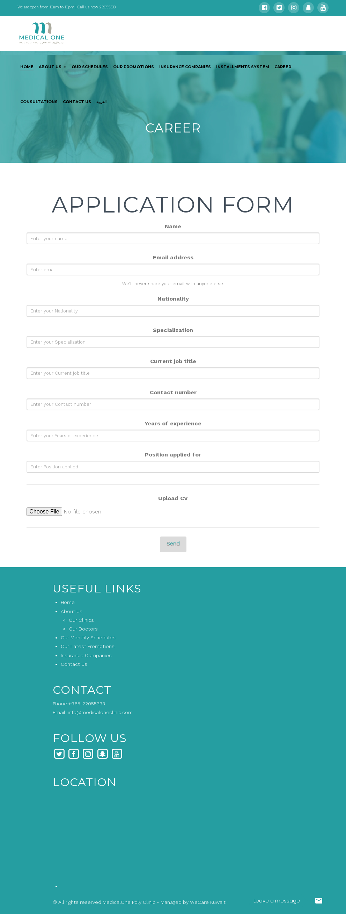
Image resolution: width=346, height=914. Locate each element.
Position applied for (173, 454)
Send (173, 543)
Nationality (173, 298)
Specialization (173, 330)
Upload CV (173, 498)
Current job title (173, 361)
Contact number (173, 392)
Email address (173, 257)
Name (173, 226)
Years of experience (173, 423)
